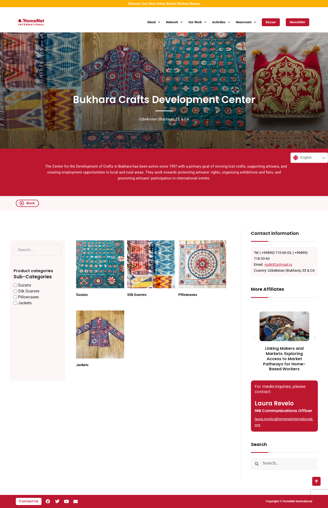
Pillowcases (187, 295)
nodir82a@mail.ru (278, 264)
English (302, 157)
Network (174, 22)
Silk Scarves (136, 295)
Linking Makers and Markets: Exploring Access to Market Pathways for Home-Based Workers (284, 359)
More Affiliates (267, 289)
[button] (254, 338)
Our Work (197, 22)
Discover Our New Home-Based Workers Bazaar (164, 3)
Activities (221, 22)
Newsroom (246, 22)
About (153, 22)
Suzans (82, 295)
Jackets (82, 365)
